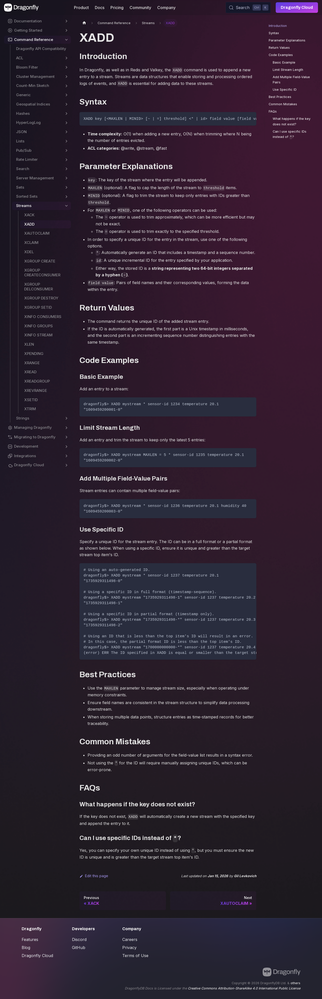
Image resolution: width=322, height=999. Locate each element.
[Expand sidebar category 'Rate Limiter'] (66, 159)
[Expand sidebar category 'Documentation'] (66, 21)
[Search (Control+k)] (248, 7)
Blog (26, 947)
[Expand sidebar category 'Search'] (66, 169)
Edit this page (93, 876)
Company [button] (166, 7)
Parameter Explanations (287, 40)
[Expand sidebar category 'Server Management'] (66, 178)
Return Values (279, 47)
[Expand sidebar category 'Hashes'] (66, 114)
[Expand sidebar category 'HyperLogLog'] (66, 123)
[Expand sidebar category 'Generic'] (66, 95)
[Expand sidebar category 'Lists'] (66, 141)
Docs (99, 7)
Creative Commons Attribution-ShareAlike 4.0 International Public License (244, 988)
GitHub (78, 947)
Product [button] (81, 7)
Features (30, 939)
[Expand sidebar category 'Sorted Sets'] (66, 196)
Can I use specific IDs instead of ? (289, 134)
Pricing (117, 7)
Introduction (278, 26)
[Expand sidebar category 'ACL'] (66, 58)
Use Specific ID (285, 89)
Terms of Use (135, 955)
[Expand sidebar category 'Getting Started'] (66, 30)
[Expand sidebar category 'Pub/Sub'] (66, 150)
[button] (37, 428)
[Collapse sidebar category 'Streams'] (66, 206)
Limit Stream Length (288, 70)
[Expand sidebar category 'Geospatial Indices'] (66, 104)
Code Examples (281, 55)
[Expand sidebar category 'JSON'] (66, 132)
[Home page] (84, 23)
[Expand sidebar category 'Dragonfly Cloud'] (66, 465)
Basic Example (284, 62)
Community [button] (140, 7)
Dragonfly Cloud (297, 7)
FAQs (273, 111)
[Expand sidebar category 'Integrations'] (66, 456)
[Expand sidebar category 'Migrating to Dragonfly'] (66, 437)
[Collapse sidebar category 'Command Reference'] (66, 40)
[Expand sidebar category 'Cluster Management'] (66, 77)
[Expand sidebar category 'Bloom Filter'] (66, 67)
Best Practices (280, 97)
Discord (79, 939)
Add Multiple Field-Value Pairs (291, 79)
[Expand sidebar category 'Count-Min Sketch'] (66, 86)
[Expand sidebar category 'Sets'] (66, 187)
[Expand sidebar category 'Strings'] (66, 418)
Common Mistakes (283, 104)
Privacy (129, 947)
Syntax (274, 33)
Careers (129, 939)
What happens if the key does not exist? (291, 121)
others (295, 983)
